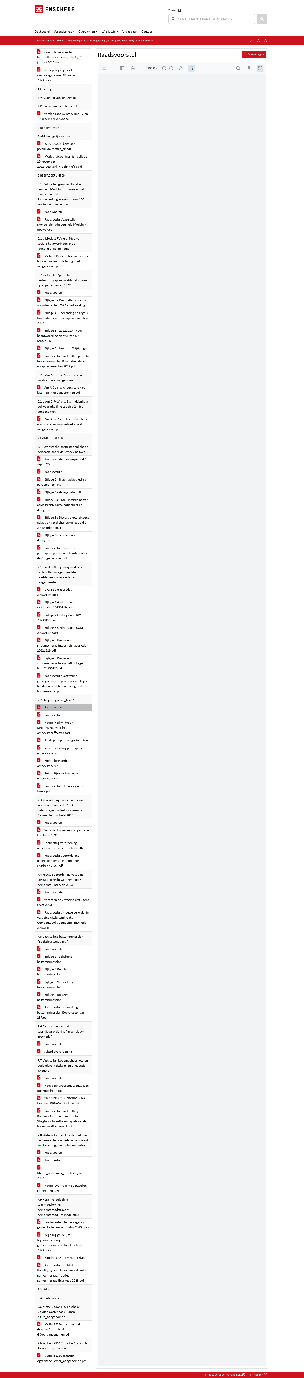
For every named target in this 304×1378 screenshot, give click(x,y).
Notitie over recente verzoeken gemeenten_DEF (62, 1188)
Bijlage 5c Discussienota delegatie (57, 538)
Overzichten (86, 31)
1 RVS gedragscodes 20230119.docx (54, 592)
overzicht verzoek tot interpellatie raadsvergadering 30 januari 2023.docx (60, 57)
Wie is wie (109, 31)
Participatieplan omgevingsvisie (62, 740)
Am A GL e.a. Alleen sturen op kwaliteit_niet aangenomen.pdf (61, 390)
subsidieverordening (54, 1051)
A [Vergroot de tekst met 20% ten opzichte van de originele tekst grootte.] (258, 41)
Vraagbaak (129, 31)
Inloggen (259, 1375)
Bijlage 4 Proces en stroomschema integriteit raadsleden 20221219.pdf (62, 645)
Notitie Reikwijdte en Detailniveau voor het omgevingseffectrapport (55, 728)
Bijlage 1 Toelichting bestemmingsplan (54, 959)
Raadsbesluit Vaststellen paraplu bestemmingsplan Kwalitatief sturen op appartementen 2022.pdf (63, 361)
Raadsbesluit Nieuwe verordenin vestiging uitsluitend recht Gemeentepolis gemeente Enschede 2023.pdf (63, 920)
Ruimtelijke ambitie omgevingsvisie (54, 763)
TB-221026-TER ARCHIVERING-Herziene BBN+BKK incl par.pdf (62, 1101)
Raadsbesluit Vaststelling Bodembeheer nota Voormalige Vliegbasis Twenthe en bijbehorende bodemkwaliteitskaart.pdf (62, 1119)
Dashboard (42, 31)
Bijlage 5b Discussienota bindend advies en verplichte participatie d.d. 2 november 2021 (63, 523)
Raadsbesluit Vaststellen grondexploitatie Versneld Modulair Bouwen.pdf (61, 224)
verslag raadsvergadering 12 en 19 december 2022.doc (62, 116)
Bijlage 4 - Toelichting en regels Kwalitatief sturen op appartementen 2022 (62, 318)
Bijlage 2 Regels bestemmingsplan (51, 972)
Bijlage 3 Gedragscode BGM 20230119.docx (60, 630)
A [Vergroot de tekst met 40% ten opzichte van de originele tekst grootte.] (265, 40)
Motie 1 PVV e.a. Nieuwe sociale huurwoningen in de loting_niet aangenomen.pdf (63, 261)
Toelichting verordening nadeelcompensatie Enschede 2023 (61, 845)
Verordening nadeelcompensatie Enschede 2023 (63, 833)
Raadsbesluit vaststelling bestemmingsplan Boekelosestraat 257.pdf (60, 1012)
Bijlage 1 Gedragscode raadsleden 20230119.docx (56, 605)
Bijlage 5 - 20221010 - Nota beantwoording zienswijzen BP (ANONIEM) (59, 336)
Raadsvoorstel (50, 212)
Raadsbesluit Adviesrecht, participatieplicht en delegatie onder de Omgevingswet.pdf (62, 553)
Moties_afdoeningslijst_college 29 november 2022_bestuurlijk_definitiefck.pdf (62, 161)
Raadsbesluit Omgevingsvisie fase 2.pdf (60, 789)
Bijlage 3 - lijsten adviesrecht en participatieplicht (62, 482)
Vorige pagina (254, 54)
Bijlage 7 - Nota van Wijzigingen (62, 348)
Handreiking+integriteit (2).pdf (61, 1258)
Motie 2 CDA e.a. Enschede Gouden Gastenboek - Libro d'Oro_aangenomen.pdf (59, 1329)
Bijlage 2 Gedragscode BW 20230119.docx (59, 618)
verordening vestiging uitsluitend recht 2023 (63, 902)
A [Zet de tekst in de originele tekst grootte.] (251, 40)
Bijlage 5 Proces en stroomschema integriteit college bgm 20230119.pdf (60, 663)
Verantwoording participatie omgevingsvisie (60, 751)
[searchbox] (211, 19)
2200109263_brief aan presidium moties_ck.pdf (56, 146)
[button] (262, 19)
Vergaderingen (64, 31)
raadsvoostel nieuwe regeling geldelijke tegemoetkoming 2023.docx (63, 1225)
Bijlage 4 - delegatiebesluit (59, 492)
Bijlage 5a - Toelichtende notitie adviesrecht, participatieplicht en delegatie (62, 505)
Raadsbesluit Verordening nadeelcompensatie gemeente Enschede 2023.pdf (58, 861)
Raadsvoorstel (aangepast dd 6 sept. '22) (61, 462)
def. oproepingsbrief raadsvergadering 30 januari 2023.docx (56, 75)
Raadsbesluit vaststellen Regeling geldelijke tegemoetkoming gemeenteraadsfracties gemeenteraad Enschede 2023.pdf (62, 1273)
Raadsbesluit (49, 472)
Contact (146, 31)
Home (60, 41)
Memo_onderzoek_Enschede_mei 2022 (60, 1173)
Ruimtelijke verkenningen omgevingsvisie (58, 776)
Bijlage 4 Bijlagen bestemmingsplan (52, 997)
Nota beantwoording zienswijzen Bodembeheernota (63, 1088)
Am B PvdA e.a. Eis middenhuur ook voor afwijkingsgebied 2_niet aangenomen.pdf (62, 424)
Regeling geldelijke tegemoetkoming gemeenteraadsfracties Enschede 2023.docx (60, 1242)
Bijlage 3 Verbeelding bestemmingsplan (55, 985)
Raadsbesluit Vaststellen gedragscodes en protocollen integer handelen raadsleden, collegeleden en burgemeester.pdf (63, 683)
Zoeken (172, 10)
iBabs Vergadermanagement (226, 1375)
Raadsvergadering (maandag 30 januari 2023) (110, 41)
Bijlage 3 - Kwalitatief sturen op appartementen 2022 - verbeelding (62, 303)
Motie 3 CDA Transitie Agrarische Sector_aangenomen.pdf (61, 1358)
